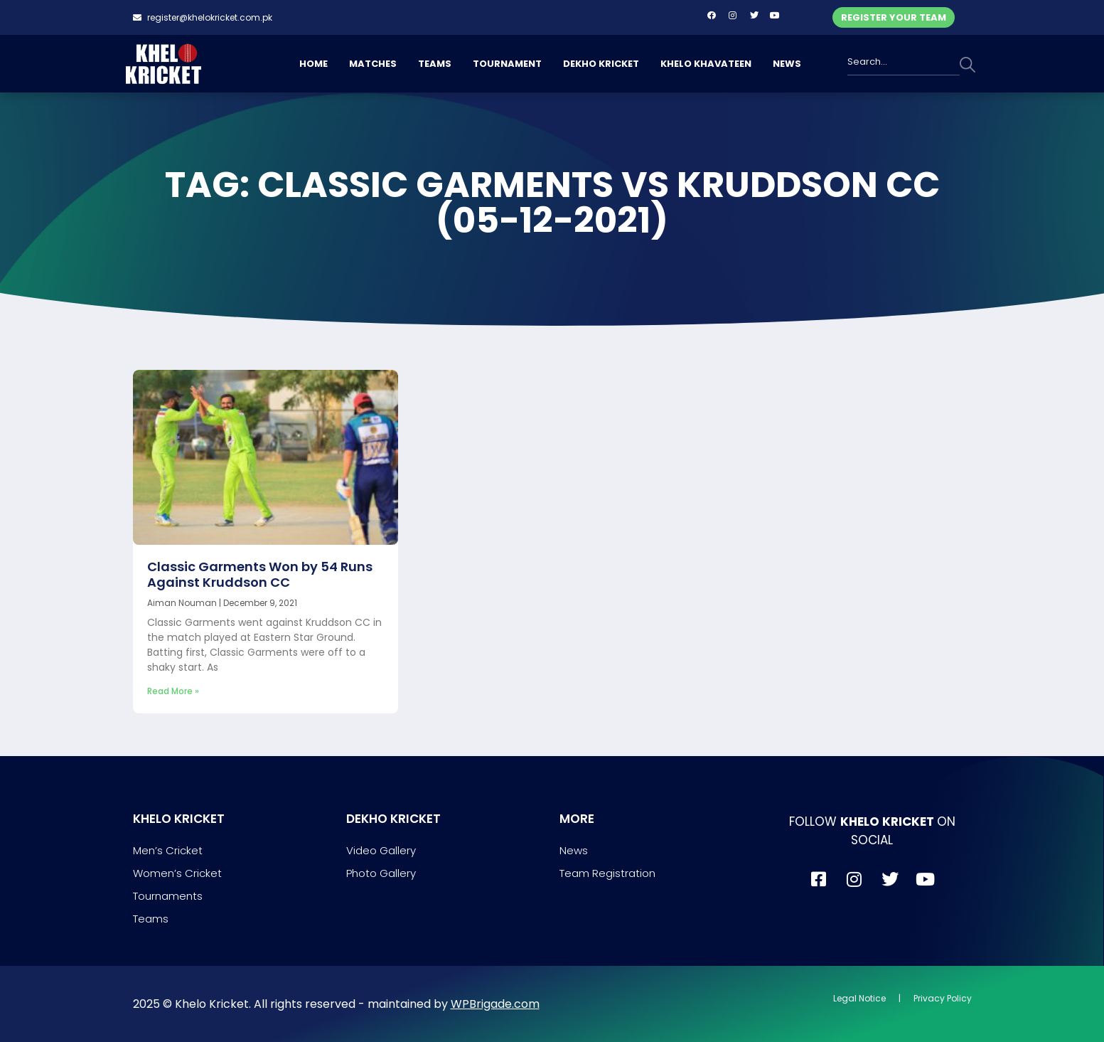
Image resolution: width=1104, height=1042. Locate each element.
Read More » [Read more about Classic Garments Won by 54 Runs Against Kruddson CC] (173, 691)
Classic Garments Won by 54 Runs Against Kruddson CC (260, 574)
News (573, 850)
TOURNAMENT (507, 63)
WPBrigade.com (495, 1004)
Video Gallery (381, 850)
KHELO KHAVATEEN (705, 63)
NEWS (787, 63)
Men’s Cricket (168, 850)
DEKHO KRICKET (601, 63)
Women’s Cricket (177, 873)
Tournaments (168, 895)
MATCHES (373, 63)
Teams (150, 918)
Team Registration (607, 873)
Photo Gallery (381, 873)
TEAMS (434, 63)
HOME (313, 63)
